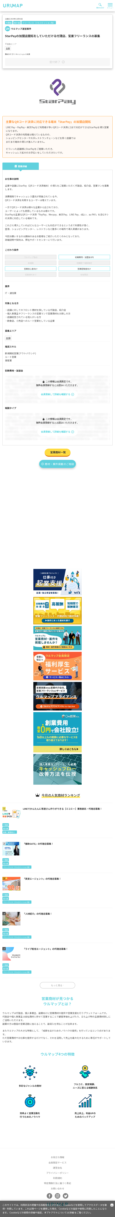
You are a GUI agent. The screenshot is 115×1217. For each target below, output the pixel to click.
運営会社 (57, 1167)
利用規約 (57, 1178)
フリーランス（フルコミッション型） (38, 22)
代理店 (9, 22)
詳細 (71, 1212)
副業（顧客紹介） (9, 832)
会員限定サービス (57, 1162)
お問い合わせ (57, 1188)
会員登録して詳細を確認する (57, 394)
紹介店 (17, 22)
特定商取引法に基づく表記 (57, 1183)
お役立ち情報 (57, 1157)
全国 (8, 48)
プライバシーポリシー (57, 1172)
